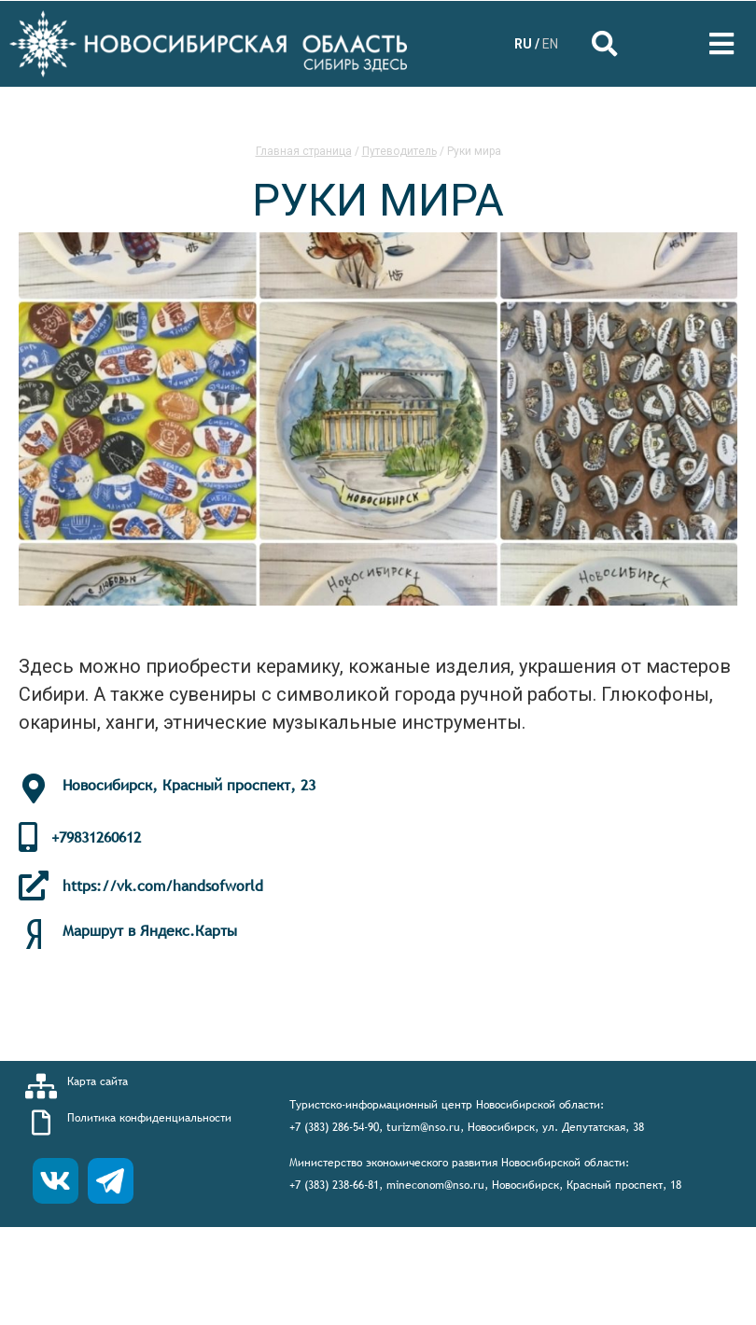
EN (550, 43)
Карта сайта (97, 1081)
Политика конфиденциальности (149, 1117)
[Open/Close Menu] (721, 44)
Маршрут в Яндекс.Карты (150, 930)
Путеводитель (399, 151)
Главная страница (304, 151)
